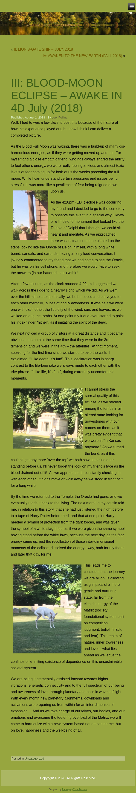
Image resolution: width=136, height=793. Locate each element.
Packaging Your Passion (74, 789)
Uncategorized (34, 758)
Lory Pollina (59, 117)
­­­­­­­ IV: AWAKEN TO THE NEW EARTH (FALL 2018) (82, 56)
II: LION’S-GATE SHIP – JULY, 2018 (43, 49)
